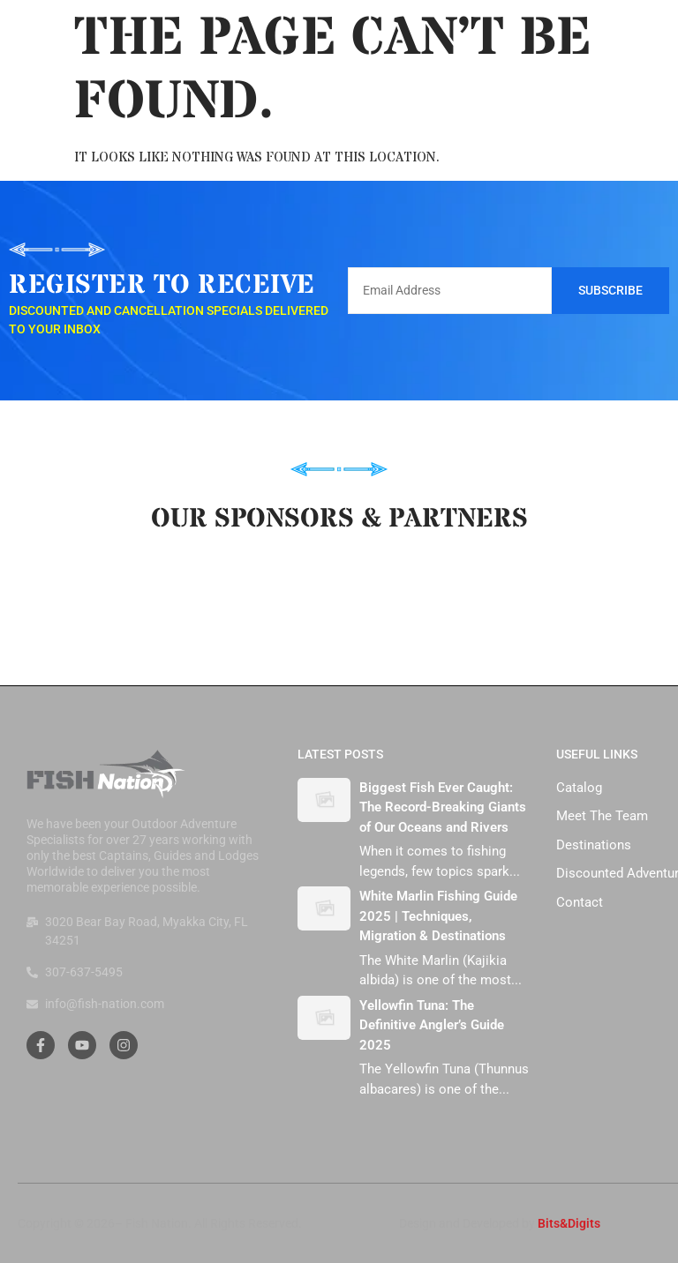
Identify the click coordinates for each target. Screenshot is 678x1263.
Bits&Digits (569, 1223)
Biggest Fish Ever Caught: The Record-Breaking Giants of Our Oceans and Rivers (442, 807)
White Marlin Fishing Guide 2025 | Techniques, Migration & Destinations (438, 916)
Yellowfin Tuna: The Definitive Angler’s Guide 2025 (431, 1025)
